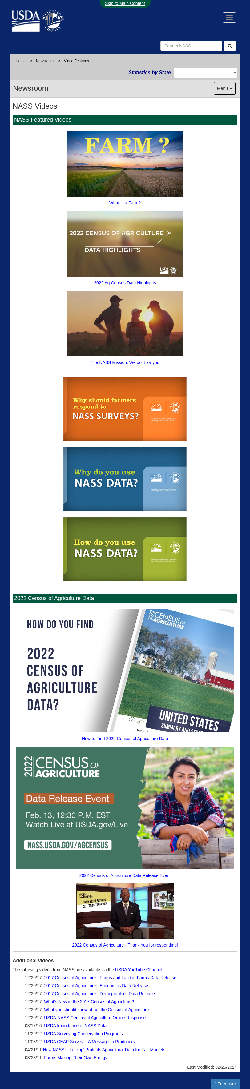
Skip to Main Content (125, 3)
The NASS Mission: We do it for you (125, 326)
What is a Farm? (125, 166)
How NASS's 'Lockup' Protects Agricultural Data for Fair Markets (104, 1049)
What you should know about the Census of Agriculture (96, 1009)
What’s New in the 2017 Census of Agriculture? (89, 1001)
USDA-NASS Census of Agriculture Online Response (95, 1017)
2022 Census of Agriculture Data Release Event (125, 810)
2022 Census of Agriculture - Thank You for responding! (125, 913)
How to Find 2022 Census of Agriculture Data (125, 673)
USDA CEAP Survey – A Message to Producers (89, 1041)
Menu (224, 88)
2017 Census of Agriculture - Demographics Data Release (99, 993)
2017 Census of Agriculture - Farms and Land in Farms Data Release (110, 977)
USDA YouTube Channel (138, 969)
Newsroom (45, 61)
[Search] (230, 46)
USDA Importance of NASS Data (75, 1025)
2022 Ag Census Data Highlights (125, 246)
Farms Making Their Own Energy (75, 1057)
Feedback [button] (226, 1083)
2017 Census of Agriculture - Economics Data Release (96, 985)
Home (21, 61)
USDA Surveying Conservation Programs (83, 1033)
